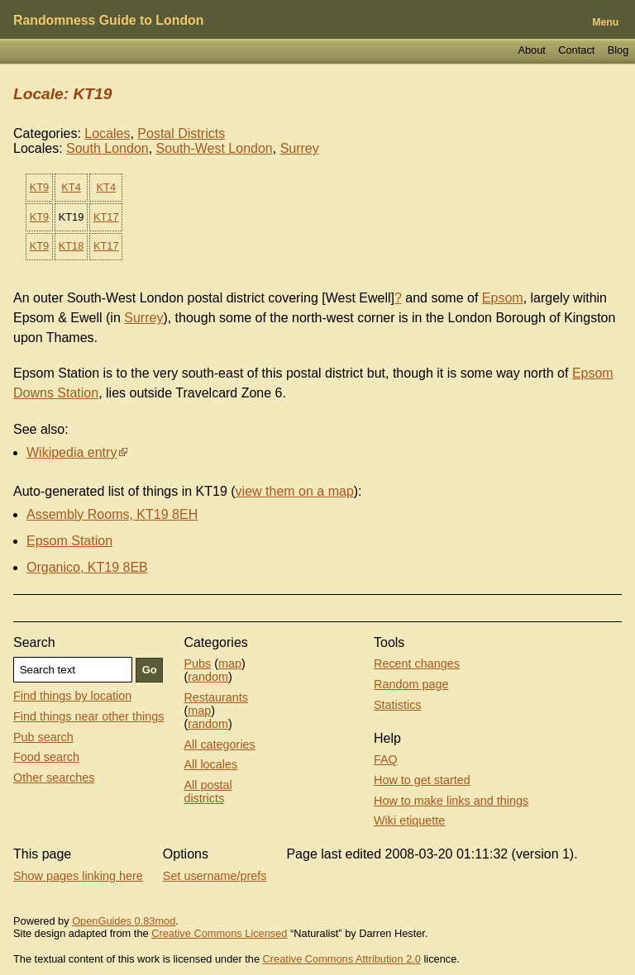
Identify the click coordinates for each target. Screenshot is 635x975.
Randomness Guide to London (108, 20)
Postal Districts (181, 133)
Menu (605, 22)
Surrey (299, 148)
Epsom (502, 298)
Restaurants (216, 697)
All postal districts (208, 791)
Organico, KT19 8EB (87, 567)
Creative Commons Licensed (219, 933)
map (229, 663)
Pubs (197, 663)
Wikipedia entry (71, 452)
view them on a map (295, 491)
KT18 (71, 246)
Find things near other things (88, 716)
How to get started (422, 780)
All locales (210, 764)
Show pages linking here (78, 875)
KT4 (70, 187)
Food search (46, 756)
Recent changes (417, 663)
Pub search (43, 737)
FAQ (386, 759)
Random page (411, 684)
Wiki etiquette (409, 820)
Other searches (53, 777)
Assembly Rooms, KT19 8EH (112, 514)
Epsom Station (69, 541)
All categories (219, 744)
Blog (618, 50)
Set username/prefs (215, 875)
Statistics (398, 704)
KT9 (39, 187)
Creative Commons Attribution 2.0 (342, 959)
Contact (576, 50)
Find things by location (72, 695)
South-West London (214, 148)
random (208, 676)
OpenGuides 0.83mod (123, 921)
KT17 (106, 217)
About (531, 50)
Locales (107, 133)
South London (107, 148)
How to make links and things (451, 800)
